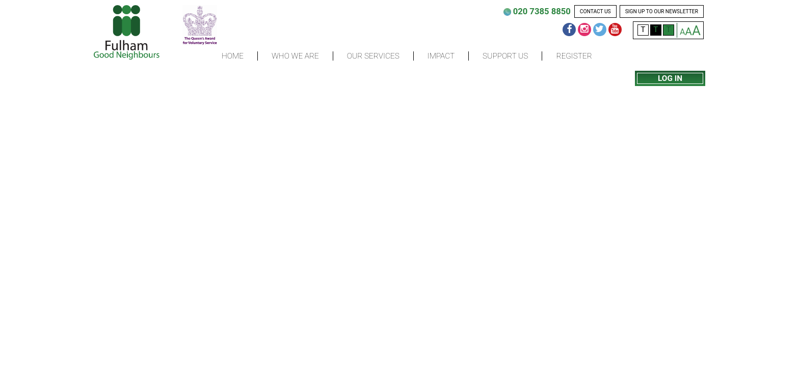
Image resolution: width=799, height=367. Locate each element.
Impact (441, 56)
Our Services (373, 56)
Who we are (295, 56)
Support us (505, 56)
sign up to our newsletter (661, 11)
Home (233, 56)
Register (574, 56)
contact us (595, 11)
